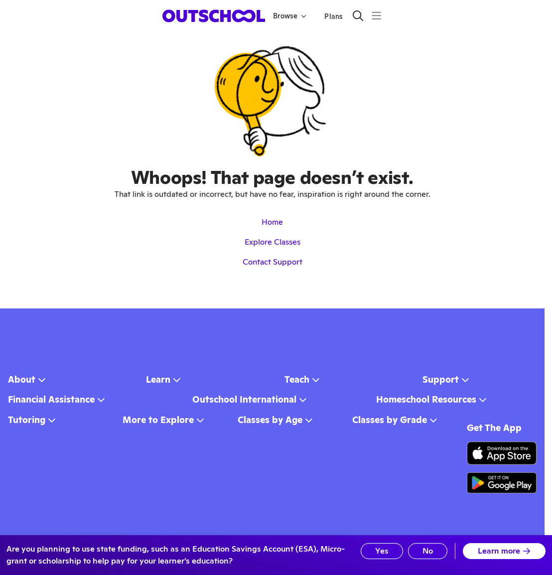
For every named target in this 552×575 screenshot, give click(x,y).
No (426, 551)
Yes (378, 551)
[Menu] (376, 15)
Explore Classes (272, 242)
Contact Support (272, 262)
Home (272, 222)
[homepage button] (213, 15)
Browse (289, 15)
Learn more (504, 551)
